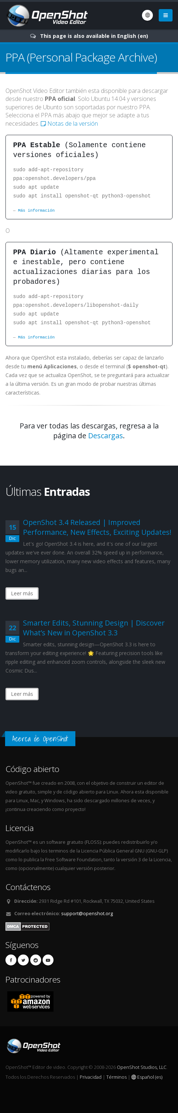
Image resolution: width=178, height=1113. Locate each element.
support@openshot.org (87, 913)
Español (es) (146, 1077)
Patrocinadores (32, 979)
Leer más (22, 593)
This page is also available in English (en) (94, 35)
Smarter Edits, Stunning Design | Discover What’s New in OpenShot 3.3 (94, 628)
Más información (36, 210)
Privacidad (91, 1077)
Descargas (105, 435)
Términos (116, 1077)
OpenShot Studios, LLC (141, 1067)
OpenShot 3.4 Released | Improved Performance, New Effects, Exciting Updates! (97, 527)
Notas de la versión (69, 123)
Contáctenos (28, 887)
